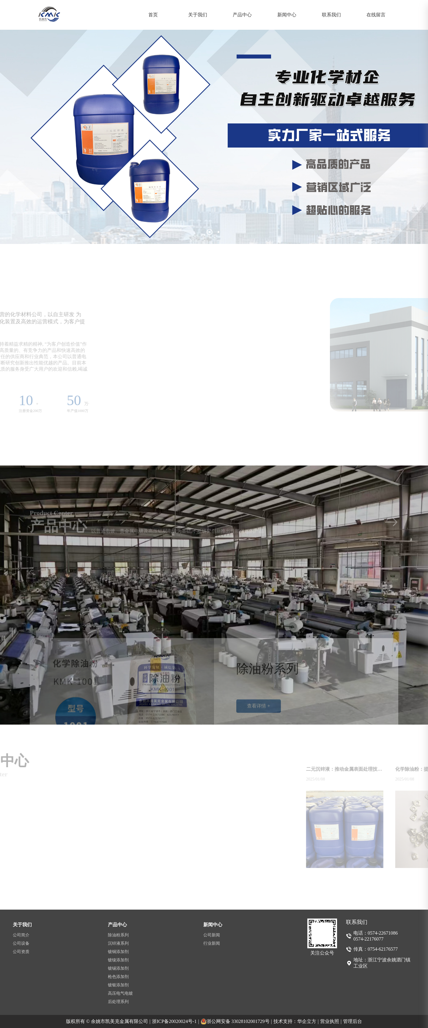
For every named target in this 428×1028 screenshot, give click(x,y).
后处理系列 (118, 1001)
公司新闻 (211, 935)
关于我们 (197, 14)
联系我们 (331, 14)
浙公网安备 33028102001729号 (236, 1021)
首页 (153, 14)
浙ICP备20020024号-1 (175, 1021)
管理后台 (352, 1021)
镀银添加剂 (118, 985)
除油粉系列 (118, 935)
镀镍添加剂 (118, 960)
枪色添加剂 (118, 976)
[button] (210, 232)
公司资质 (21, 951)
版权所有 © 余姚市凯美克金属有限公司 (108, 1021)
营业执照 (331, 1021)
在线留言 (375, 14)
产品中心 (242, 14)
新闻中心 (286, 14)
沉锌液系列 (118, 943)
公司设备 (21, 943)
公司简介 (21, 935)
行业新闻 (211, 943)
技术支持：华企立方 (296, 1021)
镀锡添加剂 (118, 968)
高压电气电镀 (120, 993)
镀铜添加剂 (118, 951)
